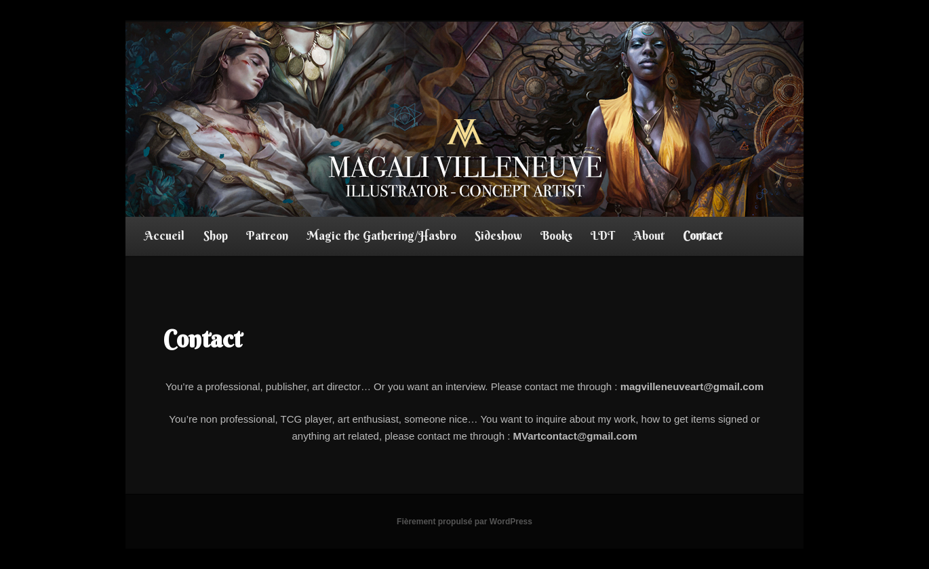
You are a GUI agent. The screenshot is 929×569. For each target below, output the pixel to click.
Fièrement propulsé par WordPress (464, 521)
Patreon (267, 235)
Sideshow (498, 235)
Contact (702, 235)
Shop (215, 235)
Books (556, 235)
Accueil (164, 235)
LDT (602, 235)
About (649, 235)
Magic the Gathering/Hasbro (381, 235)
